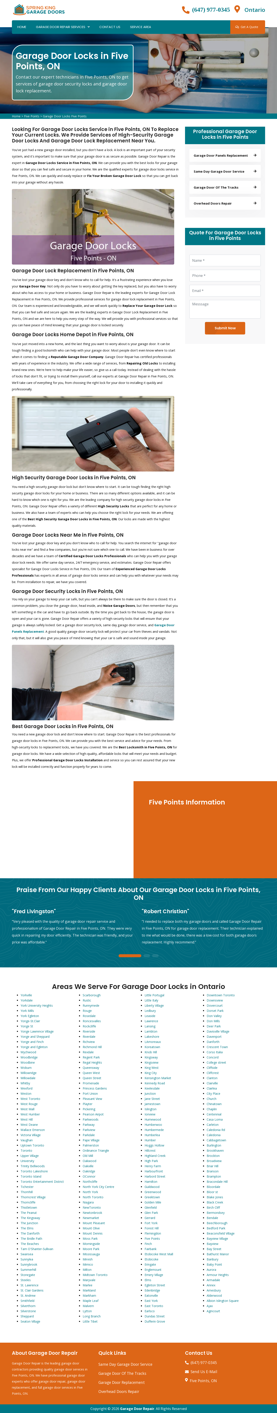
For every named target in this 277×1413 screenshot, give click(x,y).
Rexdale (88, 1052)
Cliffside (212, 1068)
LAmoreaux (153, 1042)
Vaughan (27, 1140)
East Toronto (154, 1306)
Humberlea (152, 1135)
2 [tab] (147, 956)
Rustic (87, 1000)
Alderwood (214, 1295)
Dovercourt (215, 1005)
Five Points (31, 116)
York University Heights (37, 1005)
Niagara (88, 1202)
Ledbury (150, 1011)
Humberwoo (153, 1125)
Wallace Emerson (33, 1130)
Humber (150, 1140)
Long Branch (92, 1316)
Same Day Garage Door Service (125, 1364)
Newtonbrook (92, 1213)
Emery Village (154, 1275)
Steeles (26, 1280)
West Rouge (29, 1104)
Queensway (91, 1068)
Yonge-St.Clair (30, 1021)
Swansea (27, 1254)
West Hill (27, 1119)
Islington (150, 1109)
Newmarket (91, 1218)
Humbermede (154, 1130)
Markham (89, 1295)
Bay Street (214, 1249)
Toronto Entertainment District (42, 1182)
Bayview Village (217, 1238)
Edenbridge (152, 1290)
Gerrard (150, 1218)
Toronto (26, 1150)
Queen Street (92, 1078)
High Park (151, 1161)
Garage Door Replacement (121, 1382)
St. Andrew (28, 1295)
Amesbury (214, 1290)
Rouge (87, 1011)
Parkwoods (90, 1119)
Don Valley (214, 1016)
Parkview (89, 1130)
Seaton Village (30, 1321)
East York (151, 1301)
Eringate (150, 1264)
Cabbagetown (216, 1140)
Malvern (88, 1306)
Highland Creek (155, 1156)
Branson (213, 1171)
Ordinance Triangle (96, 1150)
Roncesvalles (92, 1021)
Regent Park (91, 1057)
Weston (26, 1093)
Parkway (89, 1125)
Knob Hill (151, 1052)
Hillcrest (150, 1150)
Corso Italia (215, 1052)
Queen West (91, 1073)
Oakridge (89, 1171)
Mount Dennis (93, 1233)
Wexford (26, 1088)
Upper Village (30, 1156)
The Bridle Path (31, 1238)
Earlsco (150, 1311)
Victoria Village (31, 1135)
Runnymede (91, 1005)
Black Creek (215, 1202)
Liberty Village (154, 1005)
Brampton (214, 1176)
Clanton (212, 1078)
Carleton (213, 1125)
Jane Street (152, 1099)
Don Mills (213, 1021)
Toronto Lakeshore (34, 1171)
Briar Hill (212, 1166)
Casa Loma (215, 1119)
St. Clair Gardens (32, 1290)
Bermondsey (216, 1213)
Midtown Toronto (95, 1275)
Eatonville (151, 1295)
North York (90, 1192)
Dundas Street (155, 1316)
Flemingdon (153, 1233)
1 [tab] (130, 956)
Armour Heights (218, 1275)
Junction (150, 1093)
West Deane (29, 1125)
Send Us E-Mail (204, 1371)
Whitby (25, 1083)
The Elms (27, 1228)
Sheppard (27, 1316)
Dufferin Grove (155, 1321)
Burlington (214, 1145)
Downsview (215, 1000)
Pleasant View (92, 1099)
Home (21, 27)
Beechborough (217, 1223)
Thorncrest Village (33, 1197)
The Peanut (29, 1213)
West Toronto (30, 1099)
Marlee (87, 1285)
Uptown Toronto (32, 1145)
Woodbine (28, 1062)
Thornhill (27, 1192)
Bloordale (213, 1187)
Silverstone (28, 1311)
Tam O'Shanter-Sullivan (37, 1249)
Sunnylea (27, 1259)
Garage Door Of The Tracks (122, 1373)
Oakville (88, 1166)
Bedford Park (216, 1228)
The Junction (29, 1223)
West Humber (30, 1114)
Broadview (214, 1161)
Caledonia (214, 1135)
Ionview (150, 1114)
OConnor (89, 1176)
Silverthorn (28, 1306)
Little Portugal (154, 995)
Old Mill (88, 1156)
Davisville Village (218, 1031)
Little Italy (151, 1000)
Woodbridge (29, 1057)
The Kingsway (30, 1218)
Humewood (153, 1119)
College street (216, 1062)
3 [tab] (155, 956)
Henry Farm (153, 1166)
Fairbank (150, 1249)
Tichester (27, 1187)
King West (152, 1068)
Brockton (213, 1156)
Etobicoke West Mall (159, 1254)
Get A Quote (246, 27)
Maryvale (89, 1280)
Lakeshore (152, 1037)
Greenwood (153, 1192)
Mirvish (88, 1259)
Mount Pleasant (94, 1223)
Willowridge (29, 1073)
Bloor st (212, 1192)
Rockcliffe (89, 1026)
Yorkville (26, 995)
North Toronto (93, 1197)
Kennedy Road (155, 1083)
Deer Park (214, 1026)
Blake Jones (215, 1197)
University (27, 1161)
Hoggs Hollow (154, 1145)
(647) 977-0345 (211, 9)
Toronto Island (31, 1176)
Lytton (87, 1311)
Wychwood (28, 1052)
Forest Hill (152, 1228)
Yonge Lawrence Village (37, 1031)
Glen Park (151, 1213)
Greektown (152, 1197)
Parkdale (89, 1135)
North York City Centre (98, 1187)
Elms (148, 1280)
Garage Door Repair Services (60, 27)
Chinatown (214, 1104)
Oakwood (89, 1161)
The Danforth (30, 1233)
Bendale (212, 1218)
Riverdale (89, 1037)
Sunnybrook (29, 1264)
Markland (89, 1290)
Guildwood (152, 1187)
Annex (211, 1285)
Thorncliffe (28, 1202)
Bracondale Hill (217, 1182)
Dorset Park (215, 1011)
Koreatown (152, 1047)
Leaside (150, 1016)
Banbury (212, 1259)
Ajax (210, 1306)
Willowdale (28, 1078)
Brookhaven (215, 1150)
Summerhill (28, 1270)
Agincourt (213, 1311)
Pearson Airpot (93, 1114)
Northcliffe (90, 1182)
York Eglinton (30, 1016)
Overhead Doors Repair (118, 1391)
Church (211, 1099)
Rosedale (89, 1016)
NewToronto (92, 1207)
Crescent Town (217, 1047)
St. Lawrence (30, 1285)
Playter (87, 1104)
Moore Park (91, 1249)
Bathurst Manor (218, 1254)
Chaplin (212, 1109)
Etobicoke (151, 1259)
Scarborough (92, 995)
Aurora (211, 1270)
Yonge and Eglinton (34, 1047)
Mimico (88, 1264)
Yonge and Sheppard (35, 1037)
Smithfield (27, 1301)
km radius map (67, 829)
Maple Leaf (90, 1301)
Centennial (214, 1114)
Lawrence (151, 1021)
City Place (213, 1093)
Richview (89, 1042)
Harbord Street (155, 1176)
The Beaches (30, 1244)
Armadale (213, 1280)
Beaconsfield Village (221, 1233)
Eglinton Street (155, 1285)
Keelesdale (152, 1088)
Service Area (140, 27)
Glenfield (151, 1207)
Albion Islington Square (223, 1301)
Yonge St (27, 1026)
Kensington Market (158, 1078)
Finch (148, 1244)
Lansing (150, 1026)
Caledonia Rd (216, 1130)
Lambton (151, 1031)
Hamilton (151, 1182)
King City (151, 1073)
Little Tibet (90, 1321)
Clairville (212, 1083)
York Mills (27, 1011)
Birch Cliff (213, 1207)
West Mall (27, 1109)
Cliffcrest (213, 1073)
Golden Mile (153, 1202)
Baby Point (214, 1264)
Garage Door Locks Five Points (65, 116)
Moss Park (90, 1238)
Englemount (153, 1270)
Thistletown (29, 1207)
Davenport (214, 1037)
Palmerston (91, 1145)
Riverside (89, 1031)
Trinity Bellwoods (33, 1166)
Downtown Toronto (221, 995)
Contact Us (109, 27)
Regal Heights (92, 1062)
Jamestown (152, 1104)
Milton (87, 1270)
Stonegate (28, 1275)
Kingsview (151, 1062)
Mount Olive (91, 1228)
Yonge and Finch (32, 1042)
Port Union (90, 1093)
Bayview (212, 1244)
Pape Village (91, 1140)
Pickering (89, 1109)
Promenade (91, 1083)
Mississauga (91, 1254)
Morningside (91, 1244)
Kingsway (151, 1057)
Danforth (213, 1042)
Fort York (151, 1223)
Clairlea (212, 1088)
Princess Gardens (95, 1088)
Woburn (26, 1068)
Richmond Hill (92, 1047)
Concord (213, 1057)
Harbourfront (154, 1171)
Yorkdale (27, 1000)
